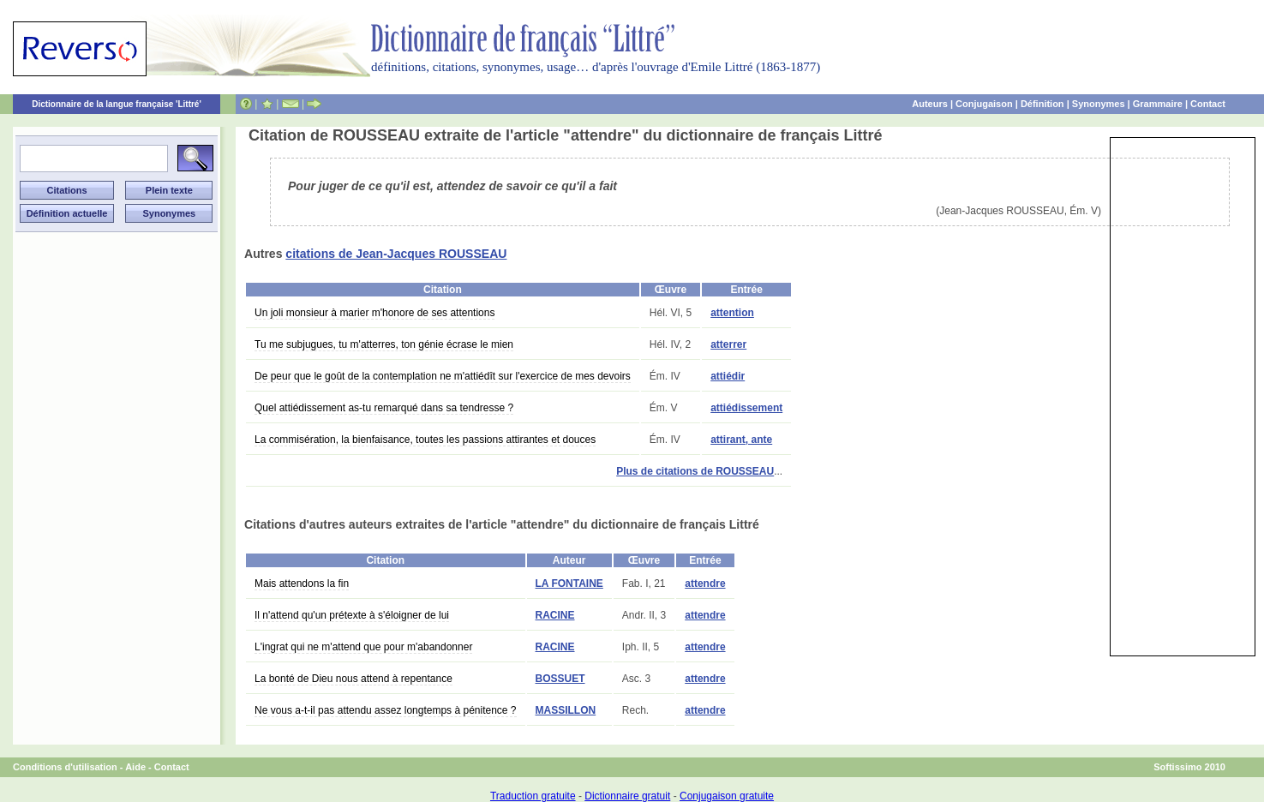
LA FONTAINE (569, 584)
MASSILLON (566, 710)
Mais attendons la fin (302, 584)
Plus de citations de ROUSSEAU (695, 471)
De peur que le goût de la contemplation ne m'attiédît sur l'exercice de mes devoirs (443, 376)
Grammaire (1158, 104)
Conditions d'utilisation (65, 767)
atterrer (728, 344)
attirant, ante (741, 440)
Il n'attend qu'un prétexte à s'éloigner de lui (352, 615)
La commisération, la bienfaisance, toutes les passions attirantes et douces (425, 440)
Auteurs (930, 104)
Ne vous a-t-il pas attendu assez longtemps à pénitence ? (386, 710)
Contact (1207, 104)
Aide (135, 767)
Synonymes (1098, 104)
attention (732, 313)
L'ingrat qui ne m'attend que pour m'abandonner (363, 647)
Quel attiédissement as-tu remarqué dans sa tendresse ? (384, 408)
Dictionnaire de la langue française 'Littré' (116, 104)
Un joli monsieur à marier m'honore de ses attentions (374, 313)
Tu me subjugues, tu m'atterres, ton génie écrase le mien (384, 344)
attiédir (727, 376)
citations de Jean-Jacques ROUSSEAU (395, 253)
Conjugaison (984, 104)
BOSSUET (560, 679)
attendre (705, 584)
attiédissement (746, 408)
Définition (1042, 104)
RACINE (555, 615)
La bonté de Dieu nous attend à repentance (353, 679)
